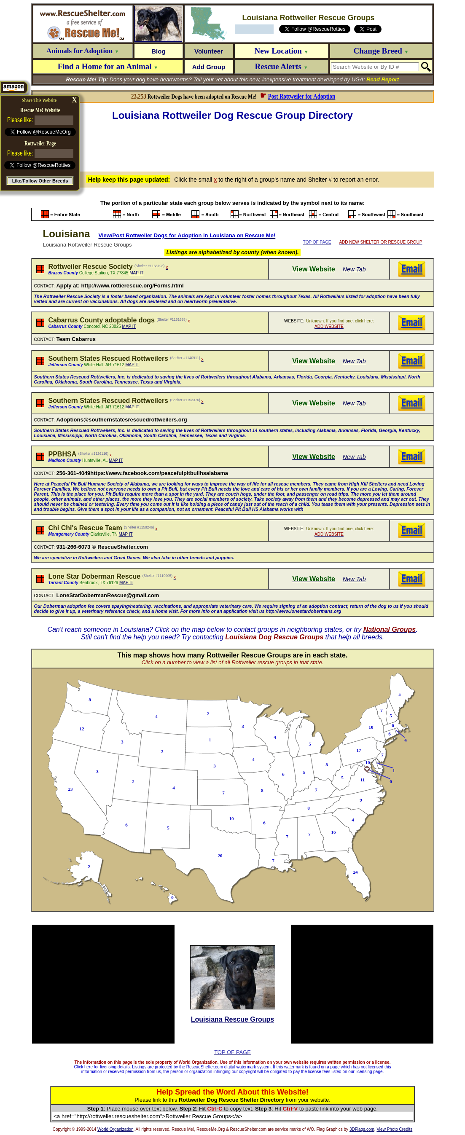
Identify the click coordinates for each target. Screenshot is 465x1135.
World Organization (115, 1129)
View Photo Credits (394, 1129)
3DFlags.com (361, 1129)
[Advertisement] (232, 145)
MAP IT (136, 273)
